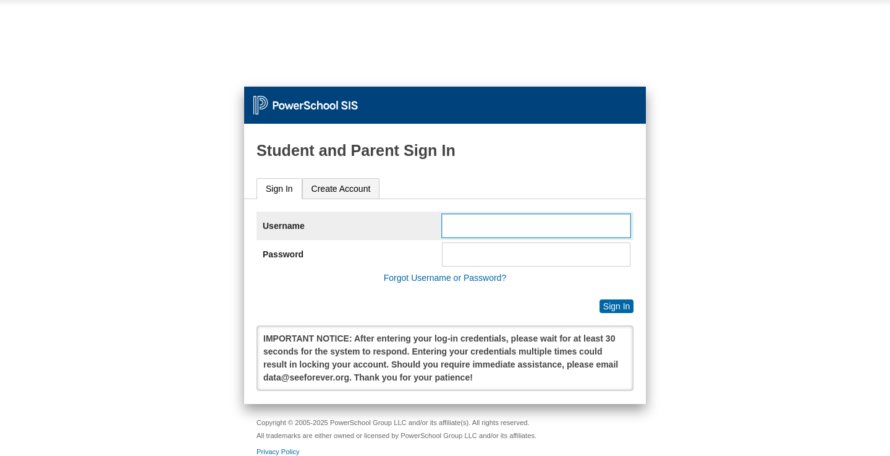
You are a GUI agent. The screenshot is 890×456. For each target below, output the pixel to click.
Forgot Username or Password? (445, 278)
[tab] (279, 189)
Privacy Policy (278, 451)
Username (284, 226)
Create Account (341, 189)
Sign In (279, 189)
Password (283, 254)
